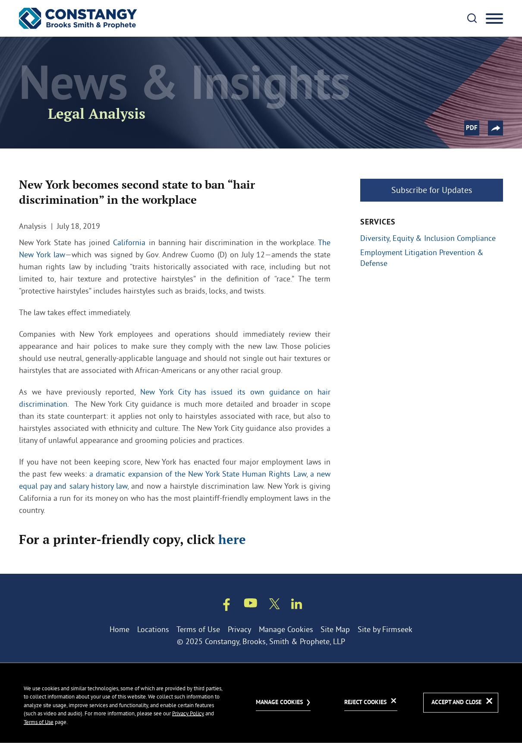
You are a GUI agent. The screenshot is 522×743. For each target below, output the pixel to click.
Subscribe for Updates (431, 189)
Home (119, 629)
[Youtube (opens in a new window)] (250, 605)
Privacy (239, 629)
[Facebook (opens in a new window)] (226, 606)
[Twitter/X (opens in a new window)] (274, 605)
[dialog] (261, 703)
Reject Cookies (365, 702)
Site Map (335, 629)
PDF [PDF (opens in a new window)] (472, 128)
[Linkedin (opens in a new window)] (296, 605)
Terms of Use (198, 629)
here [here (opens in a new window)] (232, 539)
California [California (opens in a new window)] (129, 242)
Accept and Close (456, 702)
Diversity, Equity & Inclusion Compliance (428, 238)
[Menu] (494, 19)
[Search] (472, 18)
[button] (495, 128)
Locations (153, 629)
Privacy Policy (188, 713)
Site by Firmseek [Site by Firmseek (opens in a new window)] (385, 629)
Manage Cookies (286, 629)
